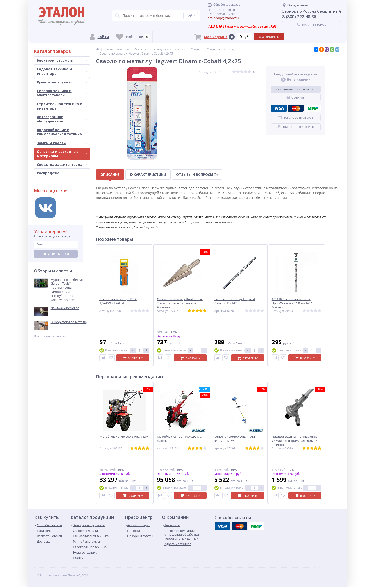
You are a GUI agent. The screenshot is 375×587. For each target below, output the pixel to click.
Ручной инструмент (62, 82)
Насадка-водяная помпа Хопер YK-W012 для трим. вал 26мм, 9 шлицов (295, 441)
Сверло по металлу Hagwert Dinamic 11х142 (234, 301)
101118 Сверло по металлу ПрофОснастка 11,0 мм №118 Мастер (293, 303)
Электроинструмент (62, 60)
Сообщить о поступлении (295, 89)
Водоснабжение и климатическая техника (62, 131)
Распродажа (48, 173)
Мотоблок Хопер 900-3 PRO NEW (123, 437)
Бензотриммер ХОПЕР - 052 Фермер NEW (234, 439)
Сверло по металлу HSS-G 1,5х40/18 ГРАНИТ (118, 301)
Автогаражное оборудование (62, 119)
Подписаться (56, 254)
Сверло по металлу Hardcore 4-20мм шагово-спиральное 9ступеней (180, 303)
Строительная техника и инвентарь (62, 105)
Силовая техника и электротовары (62, 93)
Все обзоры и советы (49, 336)
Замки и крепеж (62, 143)
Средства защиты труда (62, 164)
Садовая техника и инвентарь (62, 71)
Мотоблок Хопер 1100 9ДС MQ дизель (179, 439)
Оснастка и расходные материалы (62, 153)
